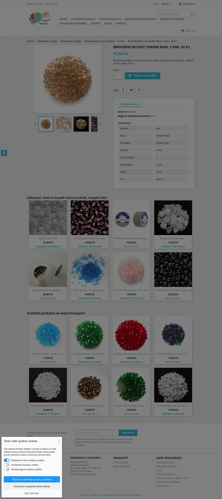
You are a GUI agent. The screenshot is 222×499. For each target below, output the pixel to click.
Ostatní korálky (110, 19)
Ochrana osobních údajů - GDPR (172, 478)
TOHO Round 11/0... (48, 238)
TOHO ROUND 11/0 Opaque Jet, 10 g (173, 290)
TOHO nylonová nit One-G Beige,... (131, 238)
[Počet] (117, 75)
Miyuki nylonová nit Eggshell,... (48, 290)
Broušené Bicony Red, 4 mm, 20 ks (131, 353)
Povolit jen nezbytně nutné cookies (32, 486)
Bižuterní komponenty (140, 19)
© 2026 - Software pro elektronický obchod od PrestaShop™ (111, 495)
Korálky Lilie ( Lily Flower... (173, 238)
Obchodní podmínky (166, 466)
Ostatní (95, 23)
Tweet (131, 90)
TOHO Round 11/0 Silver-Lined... (89, 290)
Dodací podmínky (165, 462)
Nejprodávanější (121, 466)
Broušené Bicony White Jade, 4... (173, 405)
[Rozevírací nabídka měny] (166, 4)
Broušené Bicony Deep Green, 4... (131, 405)
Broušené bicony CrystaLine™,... (48, 353)
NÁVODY (121, 23)
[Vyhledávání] (176, 14)
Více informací (32, 493)
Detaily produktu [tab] (129, 104)
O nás (159, 470)
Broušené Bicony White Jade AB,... (48, 405)
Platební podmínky (165, 474)
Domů (63, 19)
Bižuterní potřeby (172, 19)
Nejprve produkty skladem (134, 115)
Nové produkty (120, 462)
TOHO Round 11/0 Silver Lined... (89, 238)
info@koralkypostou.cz (83, 474)
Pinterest (139, 90)
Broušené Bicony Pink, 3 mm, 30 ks (131, 290)
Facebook (4, 153)
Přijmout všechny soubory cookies (32, 479)
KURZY (108, 23)
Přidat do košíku (142, 76)
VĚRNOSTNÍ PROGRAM (167, 482)
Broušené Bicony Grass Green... (90, 353)
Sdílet (123, 90)
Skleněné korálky (83, 19)
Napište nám (162, 485)
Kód (120, 111)
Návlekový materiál (73, 23)
